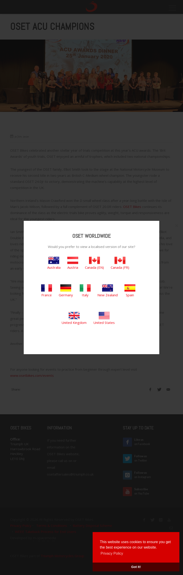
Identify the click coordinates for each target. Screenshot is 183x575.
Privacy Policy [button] (112, 553)
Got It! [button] (136, 567)
